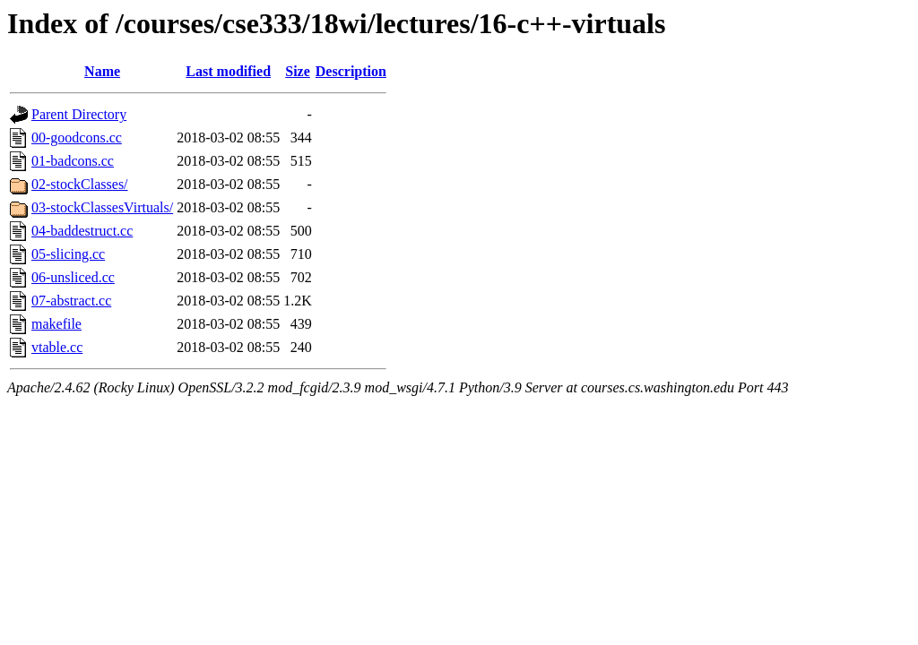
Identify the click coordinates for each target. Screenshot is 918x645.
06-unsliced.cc (73, 277)
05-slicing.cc (68, 254)
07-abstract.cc (71, 300)
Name (102, 71)
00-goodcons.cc (76, 137)
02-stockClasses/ (79, 184)
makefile (56, 323)
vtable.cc (56, 347)
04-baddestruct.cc (82, 230)
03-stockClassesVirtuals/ (102, 207)
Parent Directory (78, 114)
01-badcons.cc (72, 160)
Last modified (228, 71)
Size (297, 71)
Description (351, 71)
